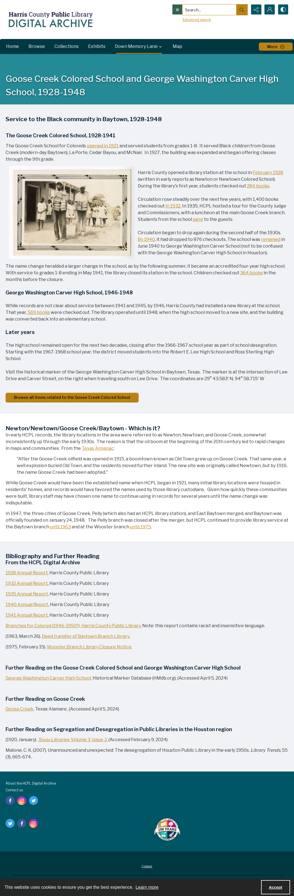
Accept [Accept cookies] (275, 887)
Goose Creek (19, 709)
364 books (251, 272)
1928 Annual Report (27, 572)
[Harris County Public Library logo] (167, 830)
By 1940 (146, 239)
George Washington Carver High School (48, 678)
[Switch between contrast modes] (283, 9)
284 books (258, 186)
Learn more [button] (147, 887)
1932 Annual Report (27, 583)
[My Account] (269, 9)
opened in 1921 (103, 145)
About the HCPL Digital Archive (31, 783)
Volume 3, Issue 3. (73, 739)
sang (198, 219)
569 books (39, 312)
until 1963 (60, 526)
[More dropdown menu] (276, 47)
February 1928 (268, 172)
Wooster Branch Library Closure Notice (89, 647)
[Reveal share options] (255, 9)
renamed (270, 239)
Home (12, 46)
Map (177, 46)
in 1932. (173, 206)
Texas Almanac (98, 448)
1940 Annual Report (27, 604)
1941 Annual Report (27, 615)
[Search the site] (198, 9)
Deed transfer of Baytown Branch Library (85, 636)
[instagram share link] (21, 800)
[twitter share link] (33, 800)
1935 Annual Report (27, 594)
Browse (36, 46)
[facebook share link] (10, 800)
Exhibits (96, 46)
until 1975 (140, 526)
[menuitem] (147, 866)
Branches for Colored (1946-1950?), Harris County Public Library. (73, 625)
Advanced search (185, 20)
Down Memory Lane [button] (139, 46)
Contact (147, 866)
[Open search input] (241, 9)
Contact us (14, 790)
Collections (66, 46)
